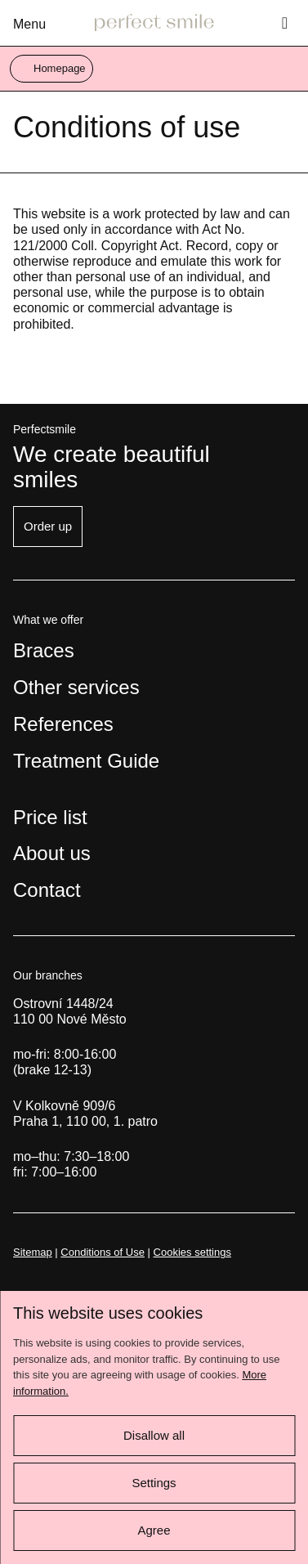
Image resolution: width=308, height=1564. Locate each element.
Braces (43, 650)
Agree (153, 1530)
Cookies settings (192, 1252)
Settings (154, 1483)
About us (52, 853)
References (63, 724)
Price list (50, 817)
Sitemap (32, 1252)
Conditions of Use (102, 1252)
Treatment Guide (86, 761)
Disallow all (154, 1435)
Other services (76, 687)
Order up (48, 526)
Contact (47, 890)
